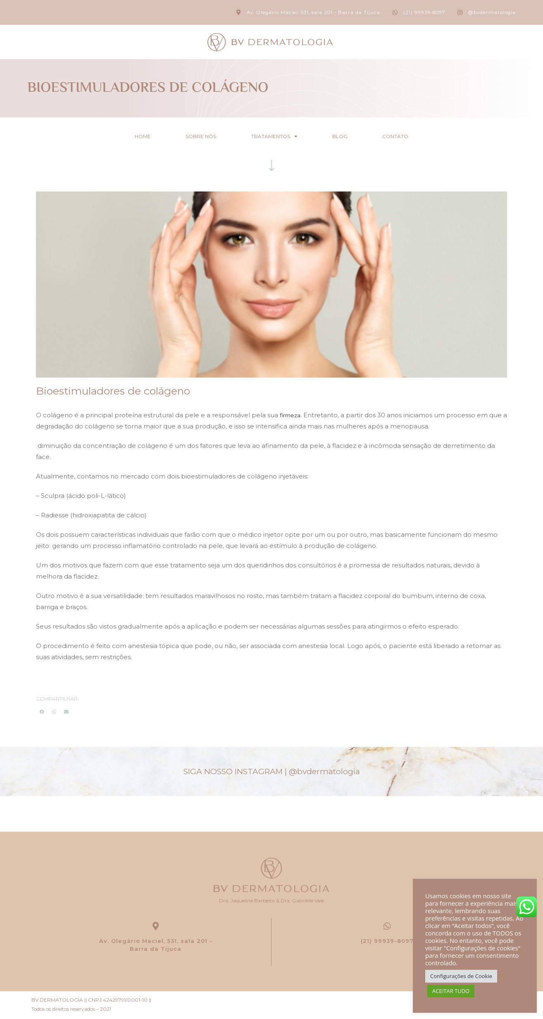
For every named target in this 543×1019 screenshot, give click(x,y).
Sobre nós (194, 136)
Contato (408, 136)
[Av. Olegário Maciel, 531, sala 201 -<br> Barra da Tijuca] (155, 927)
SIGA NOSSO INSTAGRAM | (271, 771)
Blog (346, 136)
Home (130, 136)
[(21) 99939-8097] (387, 927)
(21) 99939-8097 (387, 942)
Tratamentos (274, 136)
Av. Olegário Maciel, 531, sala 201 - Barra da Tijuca (155, 946)
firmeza (292, 415)
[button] (42, 711)
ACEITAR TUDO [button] (450, 991)
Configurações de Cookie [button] (461, 976)
